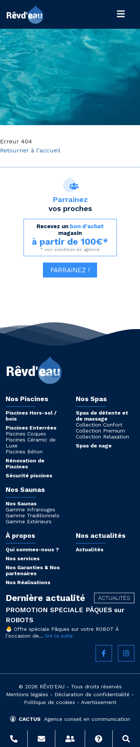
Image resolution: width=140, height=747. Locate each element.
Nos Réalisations (28, 582)
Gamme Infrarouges (30, 509)
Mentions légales (27, 694)
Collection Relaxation (102, 437)
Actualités (89, 549)
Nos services (23, 558)
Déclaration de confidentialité (92, 694)
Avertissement (98, 702)
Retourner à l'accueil (30, 150)
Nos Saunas (21, 503)
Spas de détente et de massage (102, 416)
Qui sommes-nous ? (32, 549)
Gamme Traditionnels (32, 515)
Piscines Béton (24, 452)
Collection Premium (100, 431)
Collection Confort (99, 425)
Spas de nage (94, 446)
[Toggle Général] (121, 14)
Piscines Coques (26, 434)
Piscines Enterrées (31, 428)
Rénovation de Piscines (25, 463)
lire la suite (59, 636)
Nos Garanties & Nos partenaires (33, 570)
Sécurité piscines (29, 475)
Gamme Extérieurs (29, 521)
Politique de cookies (49, 702)
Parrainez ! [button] (70, 270)
